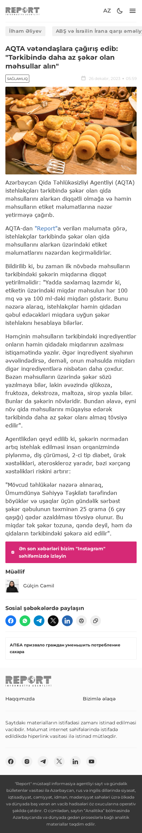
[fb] (10, 620)
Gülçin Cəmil (29, 585)
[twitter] (53, 620)
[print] (81, 620)
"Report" (46, 228)
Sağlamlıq (17, 79)
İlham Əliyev (25, 31)
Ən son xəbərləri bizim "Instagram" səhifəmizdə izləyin (57, 552)
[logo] (22, 11)
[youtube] (91, 761)
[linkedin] (67, 620)
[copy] (95, 620)
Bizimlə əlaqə (99, 699)
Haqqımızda (20, 699)
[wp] (25, 620)
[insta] (27, 761)
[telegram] (39, 620)
